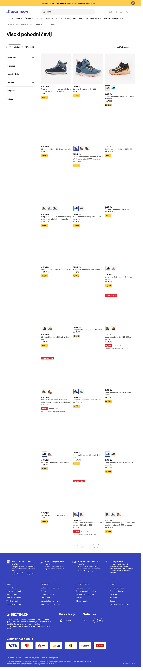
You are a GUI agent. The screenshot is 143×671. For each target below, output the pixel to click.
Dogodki (113, 601)
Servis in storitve (93, 18)
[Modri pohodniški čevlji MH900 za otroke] (120, 309)
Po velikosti (11, 57)
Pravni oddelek (82, 584)
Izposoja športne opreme (50, 601)
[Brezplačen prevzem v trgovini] (54, 568)
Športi (9, 18)
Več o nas (114, 594)
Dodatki (49, 18)
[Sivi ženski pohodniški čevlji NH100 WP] (56, 309)
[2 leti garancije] (120, 568)
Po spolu (10, 82)
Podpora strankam (13, 604)
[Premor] (133, 3)
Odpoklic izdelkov (82, 601)
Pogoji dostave (12, 588)
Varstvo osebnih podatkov (86, 591)
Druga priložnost (47, 594)
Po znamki (10, 66)
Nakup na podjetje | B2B (113, 18)
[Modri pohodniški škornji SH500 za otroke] (120, 249)
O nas (112, 584)
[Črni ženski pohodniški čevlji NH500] (56, 435)
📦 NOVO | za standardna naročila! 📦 (68, 3)
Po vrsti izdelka (12, 74)
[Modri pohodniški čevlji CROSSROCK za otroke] (88, 189)
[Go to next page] (96, 545)
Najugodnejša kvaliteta (74, 18)
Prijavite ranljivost (32, 658)
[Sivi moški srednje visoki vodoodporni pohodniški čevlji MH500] (88, 495)
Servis (43, 591)
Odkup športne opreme (50, 588)
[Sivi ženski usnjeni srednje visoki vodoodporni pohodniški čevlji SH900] (56, 372)
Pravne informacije (83, 588)
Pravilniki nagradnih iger (85, 594)
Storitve (45, 584)
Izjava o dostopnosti (50, 658)
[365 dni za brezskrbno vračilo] (21, 568)
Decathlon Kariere (117, 591)
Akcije (59, 18)
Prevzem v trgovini (13, 591)
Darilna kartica (46, 598)
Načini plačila (11, 594)
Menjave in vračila (13, 598)
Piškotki (79, 598)
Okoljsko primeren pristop (120, 604)
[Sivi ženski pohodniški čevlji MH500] (88, 372)
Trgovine (113, 598)
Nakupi (9, 584)
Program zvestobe (117, 588)
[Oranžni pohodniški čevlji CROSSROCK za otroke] (120, 69)
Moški (19, 18)
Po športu (10, 91)
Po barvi (9, 99)
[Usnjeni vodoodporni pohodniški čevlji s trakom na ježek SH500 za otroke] (88, 129)
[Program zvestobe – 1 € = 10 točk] (87, 568)
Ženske (29, 18)
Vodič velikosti (12, 601)
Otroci (39, 18)
